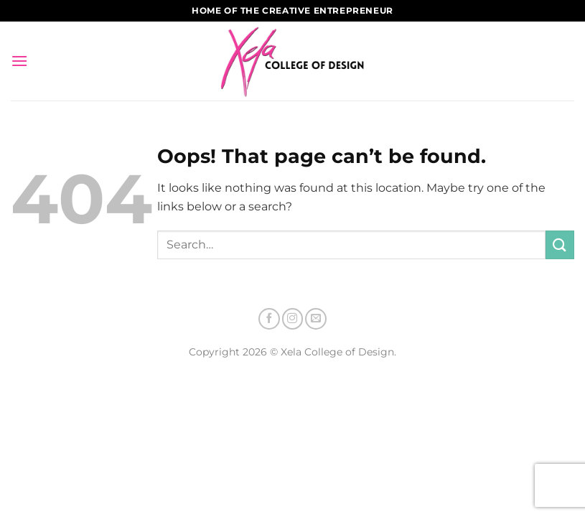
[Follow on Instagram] (293, 319)
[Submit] (560, 244)
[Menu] (19, 60)
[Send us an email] (316, 319)
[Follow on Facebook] (269, 319)
